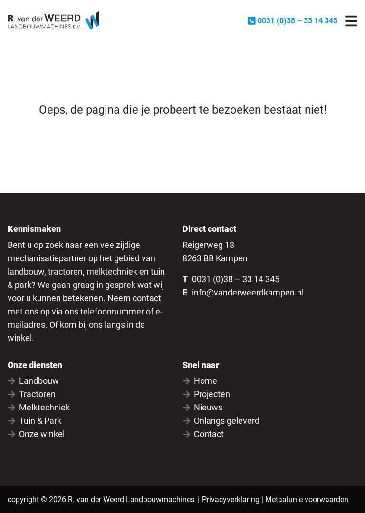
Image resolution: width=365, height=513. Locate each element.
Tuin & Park (34, 421)
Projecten (206, 394)
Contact (203, 434)
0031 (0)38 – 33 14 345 (235, 279)
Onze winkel (36, 434)
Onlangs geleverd (220, 421)
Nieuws (202, 407)
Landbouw (33, 381)
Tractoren (32, 394)
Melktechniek (39, 407)
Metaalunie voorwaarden (306, 499)
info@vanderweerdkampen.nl (248, 292)
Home (199, 381)
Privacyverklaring (230, 499)
